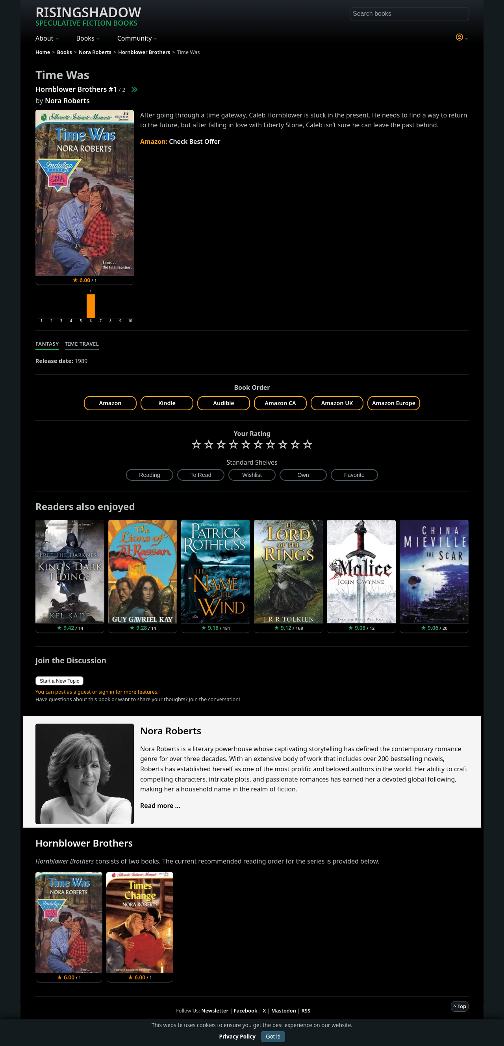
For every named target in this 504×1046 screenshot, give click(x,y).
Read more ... (160, 805)
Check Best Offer (194, 141)
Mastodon (283, 1010)
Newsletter (214, 1010)
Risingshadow (88, 15)
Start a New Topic (59, 681)
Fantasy (47, 343)
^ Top (459, 1006)
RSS (306, 1010)
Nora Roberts (67, 100)
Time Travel (82, 343)
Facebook (246, 1010)
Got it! (273, 1036)
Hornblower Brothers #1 (76, 89)
